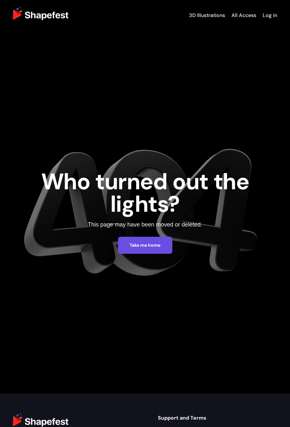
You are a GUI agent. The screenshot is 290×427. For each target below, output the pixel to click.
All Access (243, 15)
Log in (270, 15)
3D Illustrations (207, 15)
